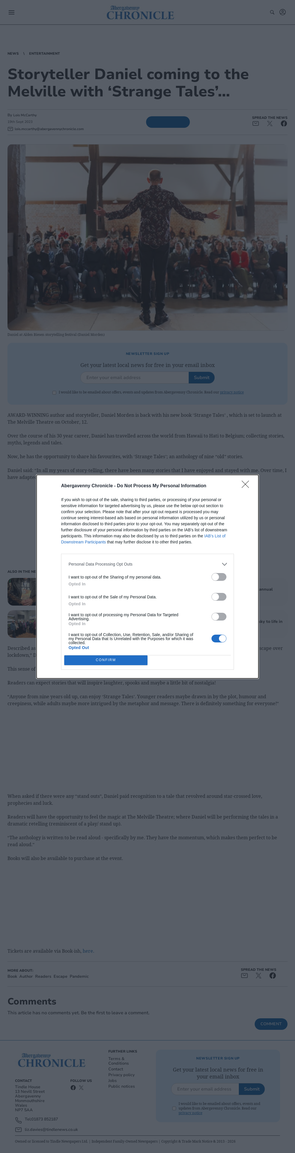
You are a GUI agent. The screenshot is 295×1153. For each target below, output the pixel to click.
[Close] (247, 486)
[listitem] (147, 564)
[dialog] (147, 576)
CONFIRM (106, 660)
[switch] (218, 577)
